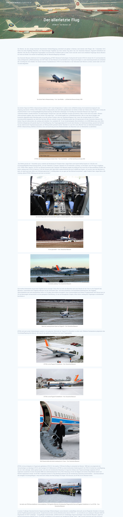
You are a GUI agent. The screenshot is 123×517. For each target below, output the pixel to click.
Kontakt (114, 2)
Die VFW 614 (104, 2)
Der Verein (93, 2)
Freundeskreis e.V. (18, 3)
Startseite (74, 2)
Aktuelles (84, 2)
